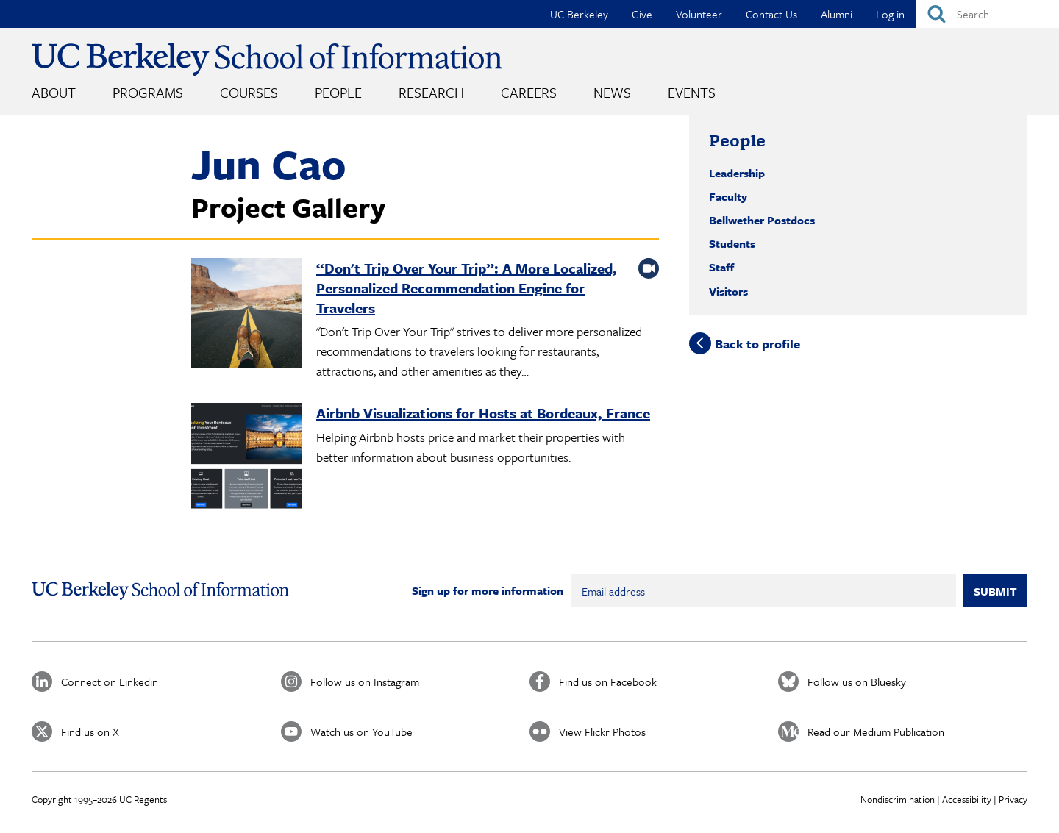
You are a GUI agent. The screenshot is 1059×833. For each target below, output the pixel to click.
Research (431, 92)
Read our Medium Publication (875, 731)
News (612, 92)
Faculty (728, 196)
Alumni (836, 14)
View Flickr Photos (602, 731)
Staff (721, 267)
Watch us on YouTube (361, 731)
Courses (249, 92)
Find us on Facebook (608, 681)
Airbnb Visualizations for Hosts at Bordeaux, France (483, 413)
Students (732, 243)
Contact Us (771, 14)
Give (642, 14)
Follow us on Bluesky (856, 681)
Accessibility (966, 799)
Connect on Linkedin (109, 681)
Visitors (728, 291)
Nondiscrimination (897, 799)
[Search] (987, 14)
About (54, 92)
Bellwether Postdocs (762, 220)
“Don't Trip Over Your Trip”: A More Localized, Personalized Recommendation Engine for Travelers (466, 288)
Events (692, 92)
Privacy (1013, 799)
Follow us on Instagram (364, 681)
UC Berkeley (579, 14)
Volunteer (699, 14)
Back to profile (757, 343)
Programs (148, 92)
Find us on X (90, 731)
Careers (529, 92)
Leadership (737, 173)
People (338, 92)
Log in (890, 14)
